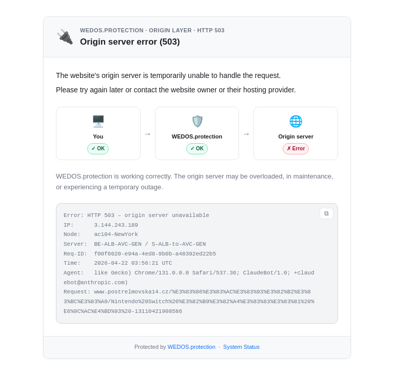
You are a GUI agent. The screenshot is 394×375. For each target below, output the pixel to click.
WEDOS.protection (191, 347)
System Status (241, 347)
